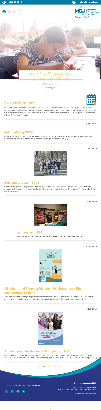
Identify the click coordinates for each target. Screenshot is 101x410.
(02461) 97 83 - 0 (69, 390)
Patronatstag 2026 (18, 132)
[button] (3, 48)
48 (49, 366)
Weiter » (60, 366)
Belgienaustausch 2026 (22, 182)
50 (54, 366)
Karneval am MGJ (29, 232)
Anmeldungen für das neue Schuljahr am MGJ (37, 351)
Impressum (17, 385)
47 (47, 366)
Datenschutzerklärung (31, 385)
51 (55, 366)
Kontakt (8, 385)
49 (51, 366)
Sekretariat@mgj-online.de (85, 394)
